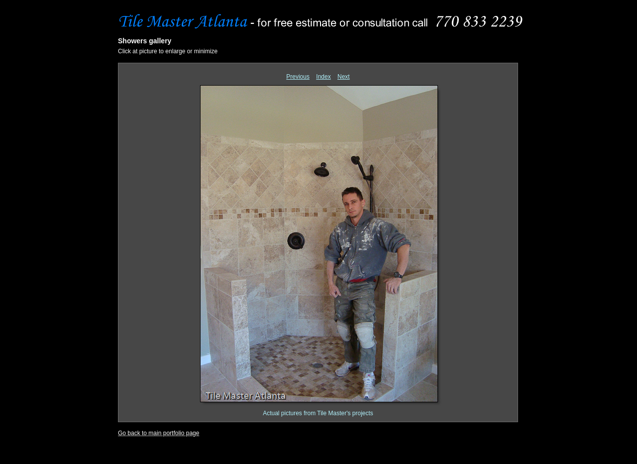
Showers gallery (144, 41)
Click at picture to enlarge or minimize (167, 51)
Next (343, 76)
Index (323, 76)
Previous (298, 76)
